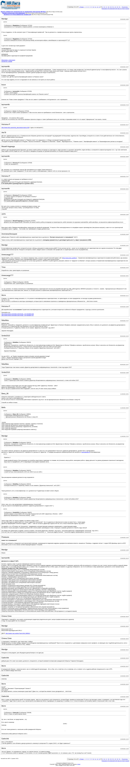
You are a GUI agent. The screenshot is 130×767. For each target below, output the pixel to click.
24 (119, 7)
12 (97, 7)
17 (106, 7)
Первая (81, 7)
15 (102, 7)
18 (108, 7)
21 (113, 7)
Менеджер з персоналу (8, 60)
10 (93, 7)
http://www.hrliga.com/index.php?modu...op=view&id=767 (18, 315)
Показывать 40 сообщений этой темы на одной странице (115, 8)
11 (95, 7)
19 (110, 7)
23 (117, 7)
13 (99, 7)
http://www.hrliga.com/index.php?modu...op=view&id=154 (18, 314)
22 (115, 7)
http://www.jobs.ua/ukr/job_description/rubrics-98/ (15, 127)
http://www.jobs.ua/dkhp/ (70, 258)
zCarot (78, 764)
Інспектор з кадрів (7, 61)
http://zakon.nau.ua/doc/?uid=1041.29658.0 (18, 633)
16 (104, 7)
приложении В (85, 452)
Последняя (125, 7)
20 (112, 7)
